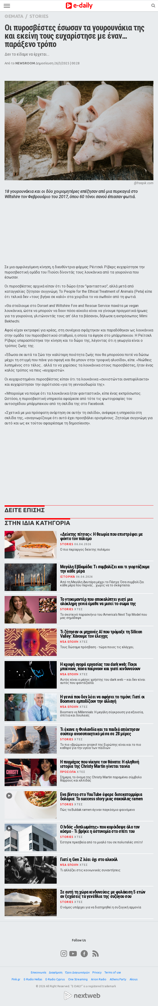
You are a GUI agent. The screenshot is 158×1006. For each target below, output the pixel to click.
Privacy (97, 972)
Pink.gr (16, 979)
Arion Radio (99, 979)
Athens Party (118, 979)
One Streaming (78, 979)
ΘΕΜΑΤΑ (14, 16)
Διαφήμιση (55, 972)
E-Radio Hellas (33, 979)
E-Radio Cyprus (55, 979)
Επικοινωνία (38, 972)
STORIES (38, 16)
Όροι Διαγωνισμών (77, 972)
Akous (134, 979)
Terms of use (112, 972)
